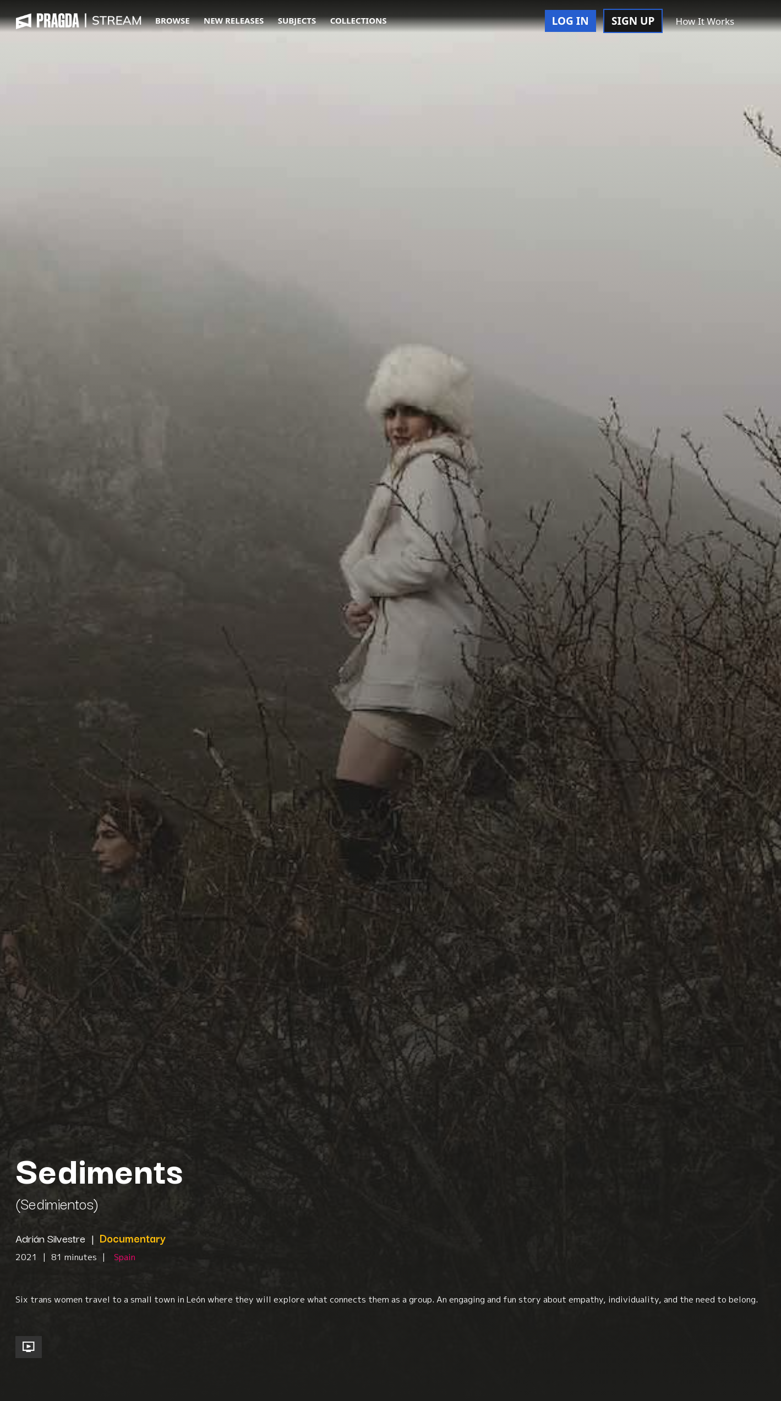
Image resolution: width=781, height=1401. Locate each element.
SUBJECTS (297, 20)
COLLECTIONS (358, 20)
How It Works (705, 21)
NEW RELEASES (234, 20)
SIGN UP (632, 21)
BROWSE (172, 20)
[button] (753, 22)
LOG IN (570, 21)
